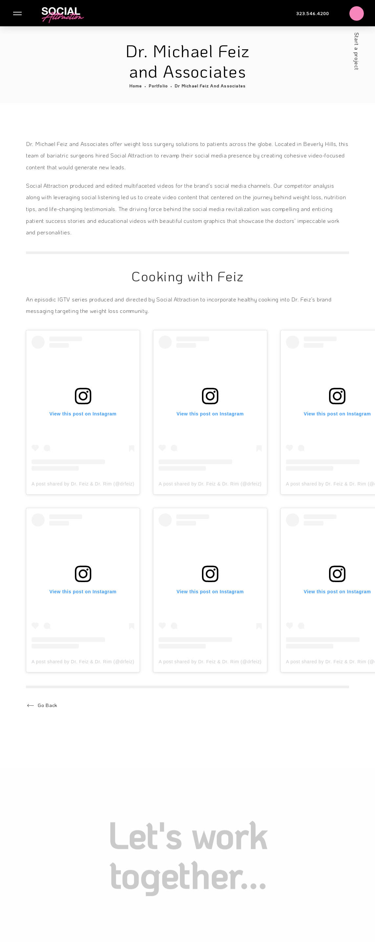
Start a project (356, 51)
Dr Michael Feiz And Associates (210, 85)
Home (135, 85)
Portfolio (158, 85)
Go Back (47, 705)
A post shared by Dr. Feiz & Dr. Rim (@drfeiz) (83, 483)
